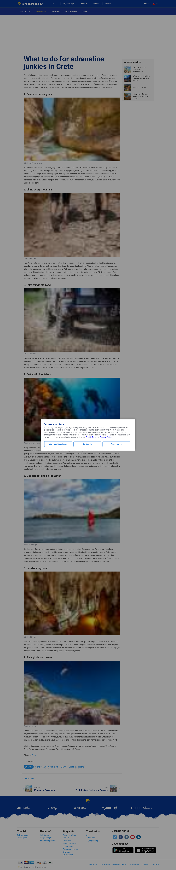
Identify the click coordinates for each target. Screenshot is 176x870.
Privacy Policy (106, 437)
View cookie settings (58, 444)
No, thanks (87, 444)
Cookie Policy (91, 437)
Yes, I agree (116, 444)
